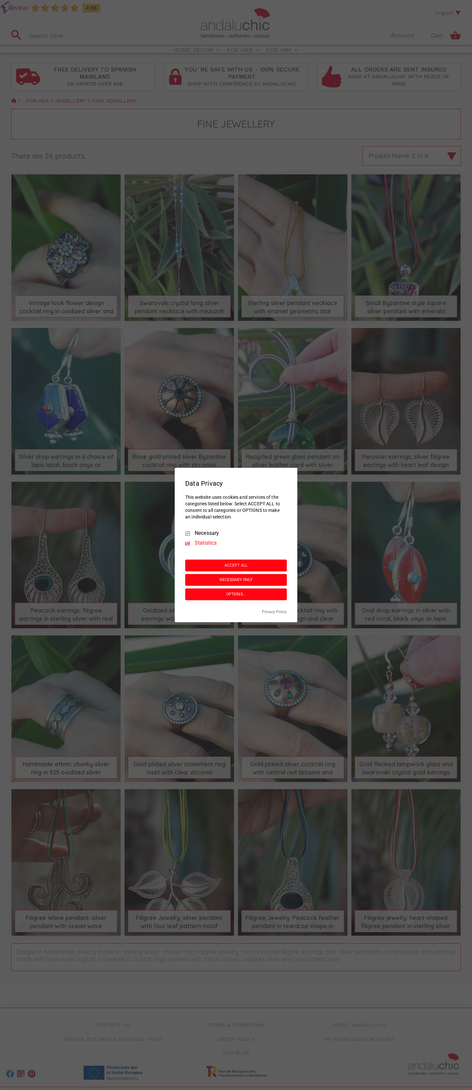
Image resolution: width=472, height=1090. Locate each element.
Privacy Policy (274, 612)
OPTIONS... (236, 594)
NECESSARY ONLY (236, 579)
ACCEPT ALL (236, 565)
